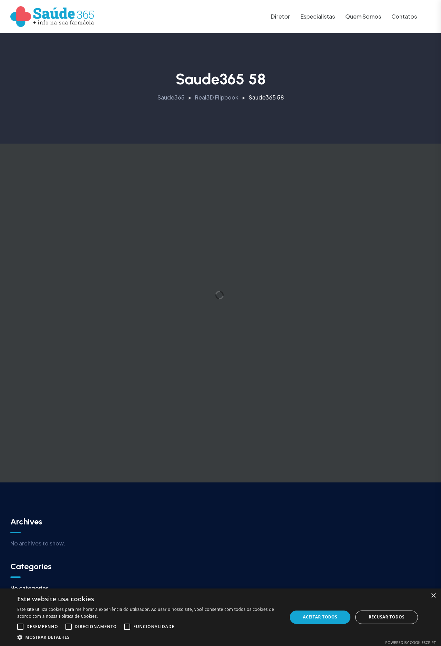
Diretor (280, 16)
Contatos (404, 16)
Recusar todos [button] (386, 617)
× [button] (433, 595)
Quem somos (363, 16)
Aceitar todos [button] (320, 617)
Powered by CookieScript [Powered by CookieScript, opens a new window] (410, 642)
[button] (148, 637)
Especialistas (317, 16)
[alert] (220, 617)
